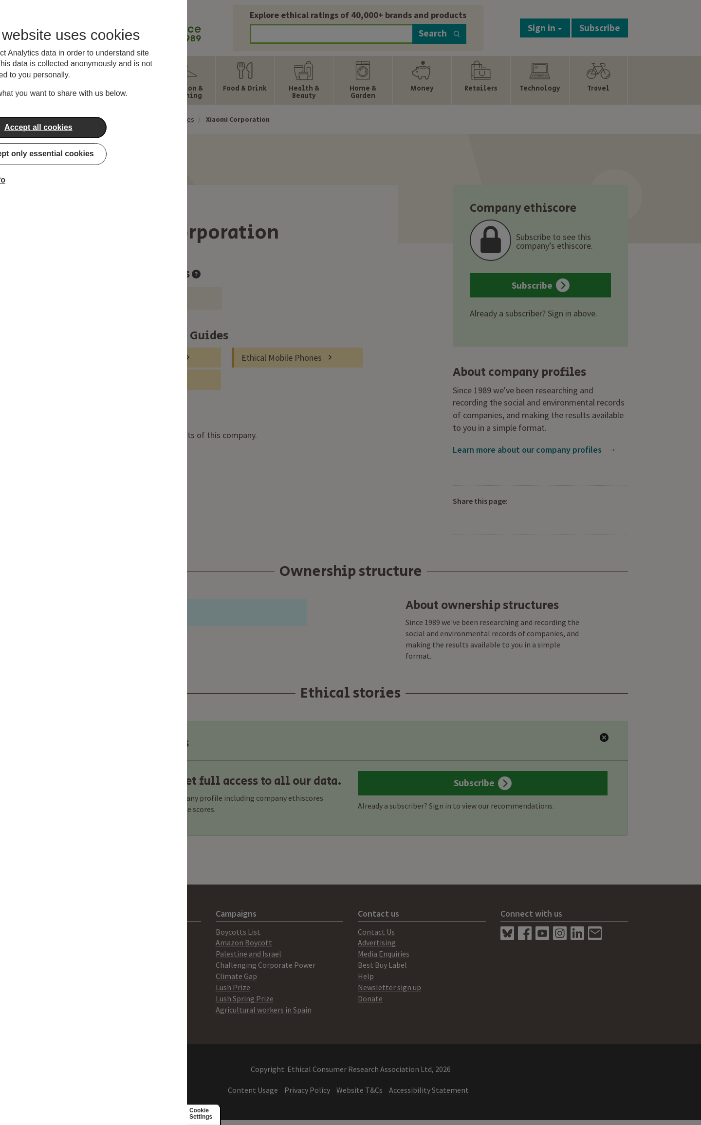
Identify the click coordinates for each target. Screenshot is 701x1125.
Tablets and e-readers (140, 357)
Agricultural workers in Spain (264, 1009)
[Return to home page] (137, 25)
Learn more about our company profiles (534, 449)
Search (439, 33)
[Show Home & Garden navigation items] (362, 80)
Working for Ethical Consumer (123, 1009)
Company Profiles (168, 119)
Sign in (545, 28)
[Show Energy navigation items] (127, 80)
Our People (92, 987)
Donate (370, 998)
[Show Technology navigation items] (540, 80)
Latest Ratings (140, 743)
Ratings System (99, 965)
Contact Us (376, 932)
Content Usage (253, 1090)
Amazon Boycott (244, 942)
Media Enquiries (383, 954)
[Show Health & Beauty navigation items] (304, 80)
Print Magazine (98, 942)
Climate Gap (236, 976)
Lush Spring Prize (245, 998)
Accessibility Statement (429, 1090)
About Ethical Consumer (113, 932)
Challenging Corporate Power (265, 965)
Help (366, 976)
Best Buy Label (382, 965)
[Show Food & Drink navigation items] (245, 80)
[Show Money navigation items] (422, 80)
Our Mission (92, 976)
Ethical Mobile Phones (281, 357)
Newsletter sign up (389, 987)
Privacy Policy (307, 1090)
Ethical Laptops (128, 379)
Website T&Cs (359, 1090)
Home (122, 119)
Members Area (97, 998)
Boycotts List (238, 932)
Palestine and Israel (248, 954)
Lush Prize (233, 987)
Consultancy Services (108, 954)
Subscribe (599, 28)
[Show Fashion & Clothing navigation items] (186, 80)
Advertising (377, 942)
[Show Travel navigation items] (598, 80)
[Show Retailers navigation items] (481, 80)
